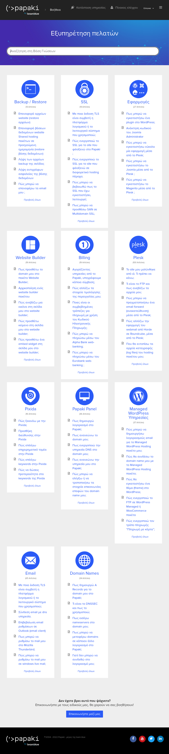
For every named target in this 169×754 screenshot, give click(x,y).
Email (30, 573)
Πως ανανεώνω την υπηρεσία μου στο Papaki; (85, 464)
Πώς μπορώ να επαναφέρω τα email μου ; (32, 188)
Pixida (30, 409)
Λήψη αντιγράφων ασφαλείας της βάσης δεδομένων (32, 174)
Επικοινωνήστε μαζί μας (84, 714)
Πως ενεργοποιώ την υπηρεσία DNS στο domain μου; (86, 449)
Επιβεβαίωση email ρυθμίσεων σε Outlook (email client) (32, 627)
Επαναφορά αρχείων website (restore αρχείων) (32, 118)
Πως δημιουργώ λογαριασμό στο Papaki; (83, 425)
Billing (84, 257)
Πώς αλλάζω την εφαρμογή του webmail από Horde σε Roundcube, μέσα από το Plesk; (139, 329)
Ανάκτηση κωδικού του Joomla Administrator (138, 132)
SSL (84, 102)
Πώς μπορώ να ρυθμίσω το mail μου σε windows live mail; (32, 660)
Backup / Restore (30, 102)
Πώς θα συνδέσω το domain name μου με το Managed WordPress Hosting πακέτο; (140, 465)
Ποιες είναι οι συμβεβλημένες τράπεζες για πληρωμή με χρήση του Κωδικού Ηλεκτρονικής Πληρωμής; (85, 315)
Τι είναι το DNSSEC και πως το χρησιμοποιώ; (85, 608)
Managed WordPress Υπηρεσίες (138, 413)
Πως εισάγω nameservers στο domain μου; (83, 622)
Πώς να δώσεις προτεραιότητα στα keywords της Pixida (31, 474)
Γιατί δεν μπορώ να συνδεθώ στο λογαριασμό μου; (85, 660)
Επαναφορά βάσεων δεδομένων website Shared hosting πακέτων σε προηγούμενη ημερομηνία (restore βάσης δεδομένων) (32, 140)
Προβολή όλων (32, 199)
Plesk (138, 257)
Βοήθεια (55, 10)
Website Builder (31, 257)
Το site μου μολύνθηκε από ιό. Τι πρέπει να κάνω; (140, 274)
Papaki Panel (84, 409)
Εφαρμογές (138, 102)
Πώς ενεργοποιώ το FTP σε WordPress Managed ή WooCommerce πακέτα (139, 506)
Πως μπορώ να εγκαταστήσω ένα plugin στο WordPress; (140, 118)
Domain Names (84, 573)
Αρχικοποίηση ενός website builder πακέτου (30, 292)
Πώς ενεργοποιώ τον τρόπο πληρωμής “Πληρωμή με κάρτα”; (140, 525)
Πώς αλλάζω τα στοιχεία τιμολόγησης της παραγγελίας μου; (86, 292)
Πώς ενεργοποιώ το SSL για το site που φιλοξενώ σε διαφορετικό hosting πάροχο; (85, 168)
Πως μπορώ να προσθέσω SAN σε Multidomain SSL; (84, 209)
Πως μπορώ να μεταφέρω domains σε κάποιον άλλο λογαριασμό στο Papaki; (85, 641)
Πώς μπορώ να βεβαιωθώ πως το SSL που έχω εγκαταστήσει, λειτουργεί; (84, 190)
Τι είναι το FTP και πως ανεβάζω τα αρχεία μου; (138, 288)
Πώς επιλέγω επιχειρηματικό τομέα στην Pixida (32, 449)
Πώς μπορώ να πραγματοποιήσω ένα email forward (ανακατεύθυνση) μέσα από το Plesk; (140, 306)
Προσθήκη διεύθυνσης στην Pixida (29, 435)
